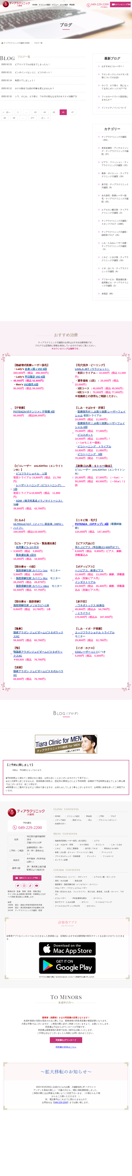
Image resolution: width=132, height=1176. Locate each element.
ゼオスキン (91, 906)
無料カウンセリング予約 (121, 4)
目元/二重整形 (72, 848)
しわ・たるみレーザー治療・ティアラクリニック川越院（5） (115, 246)
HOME (34, 5)
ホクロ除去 (84, 845)
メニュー (55, 5)
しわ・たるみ (116, 845)
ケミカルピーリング (104, 902)
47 (72, 112)
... (26, 112)
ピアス (97, 841)
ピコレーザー (60, 898)
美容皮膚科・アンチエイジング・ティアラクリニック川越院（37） (115, 151)
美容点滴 (78, 881)
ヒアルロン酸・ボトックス (105, 877)
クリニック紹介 (44, 5)
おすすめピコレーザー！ (113, 66)
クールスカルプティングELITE (67, 906)
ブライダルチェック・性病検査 (67, 856)
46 (63, 112)
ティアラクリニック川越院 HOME (17, 43)
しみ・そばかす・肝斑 (64, 845)
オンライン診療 (61, 860)
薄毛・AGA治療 (61, 881)
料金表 (72, 5)
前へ (8, 112)
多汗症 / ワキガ (91, 848)
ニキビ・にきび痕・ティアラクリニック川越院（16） (115, 258)
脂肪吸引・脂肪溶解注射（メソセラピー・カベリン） (76, 884)
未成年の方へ (60, 824)
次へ (43, 118)
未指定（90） (108, 294)
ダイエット (100, 845)
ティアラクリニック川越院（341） (114, 138)
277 (32, 118)
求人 (90, 820)
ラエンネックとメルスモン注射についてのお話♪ (115, 76)
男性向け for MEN (111, 848)
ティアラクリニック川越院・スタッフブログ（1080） (115, 222)
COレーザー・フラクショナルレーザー (71, 888)
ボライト (85, 902)
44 (44, 112)
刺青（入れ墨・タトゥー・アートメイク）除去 (75, 852)
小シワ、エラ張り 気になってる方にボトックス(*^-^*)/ (115, 87)
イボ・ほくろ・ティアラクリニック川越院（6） (115, 270)
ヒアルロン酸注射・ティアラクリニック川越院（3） (115, 211)
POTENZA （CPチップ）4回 (91, 524)
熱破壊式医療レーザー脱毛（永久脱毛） (71, 841)
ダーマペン (97, 898)
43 (35, 112)
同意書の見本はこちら (66, 1047)
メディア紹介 (60, 820)
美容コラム (77, 820)
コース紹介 (64, 5)
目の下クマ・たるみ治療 (65, 902)
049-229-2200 (30, 827)
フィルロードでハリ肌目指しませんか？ (115, 98)
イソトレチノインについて (114, 108)
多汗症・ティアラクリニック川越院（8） (115, 186)
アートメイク (106, 852)
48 (4, 118)
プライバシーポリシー (107, 820)
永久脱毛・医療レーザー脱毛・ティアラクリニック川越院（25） (115, 198)
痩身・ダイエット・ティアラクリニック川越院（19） (115, 174)
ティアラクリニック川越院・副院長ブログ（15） (115, 233)
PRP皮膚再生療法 (79, 898)
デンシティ (91, 856)
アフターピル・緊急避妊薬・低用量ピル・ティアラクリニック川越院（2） (115, 282)
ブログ (113, 816)
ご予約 (101, 816)
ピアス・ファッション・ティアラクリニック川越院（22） (115, 163)
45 (54, 112)
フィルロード (108, 856)
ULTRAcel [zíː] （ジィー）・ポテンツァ (71, 877)
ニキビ (57, 848)
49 (14, 118)
